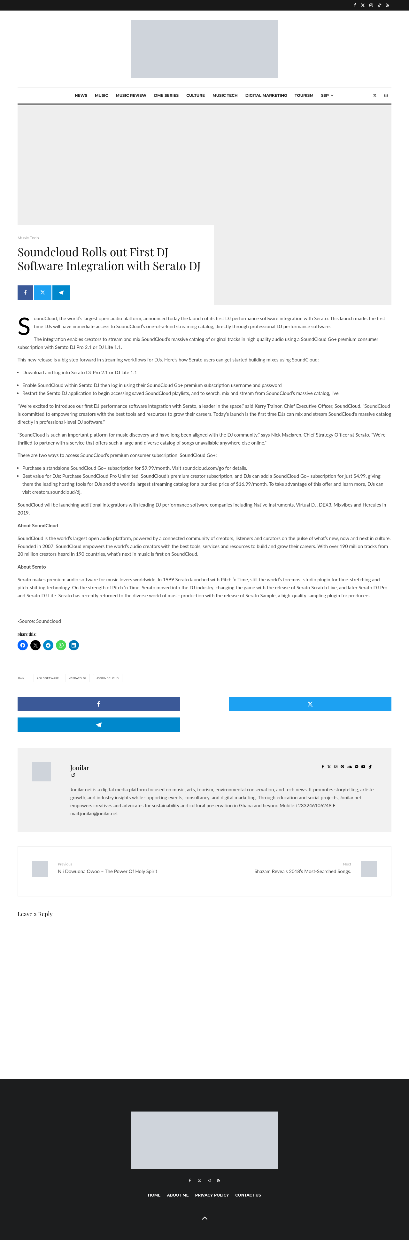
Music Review (131, 95)
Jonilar (79, 746)
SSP (325, 95)
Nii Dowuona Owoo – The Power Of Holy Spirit (129, 846)
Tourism (304, 95)
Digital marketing (266, 95)
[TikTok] (379, 5)
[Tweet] (45, 297)
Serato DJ (78, 678)
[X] (363, 5)
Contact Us (248, 1169)
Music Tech (224, 95)
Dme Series (166, 95)
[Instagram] (371, 5)
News (81, 95)
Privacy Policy (212, 1169)
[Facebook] (355, 5)
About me (178, 1169)
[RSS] (387, 5)
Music (101, 95)
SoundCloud (108, 678)
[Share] (25, 297)
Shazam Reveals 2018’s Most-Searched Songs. (280, 846)
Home (154, 1169)
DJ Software (49, 678)
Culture (195, 95)
